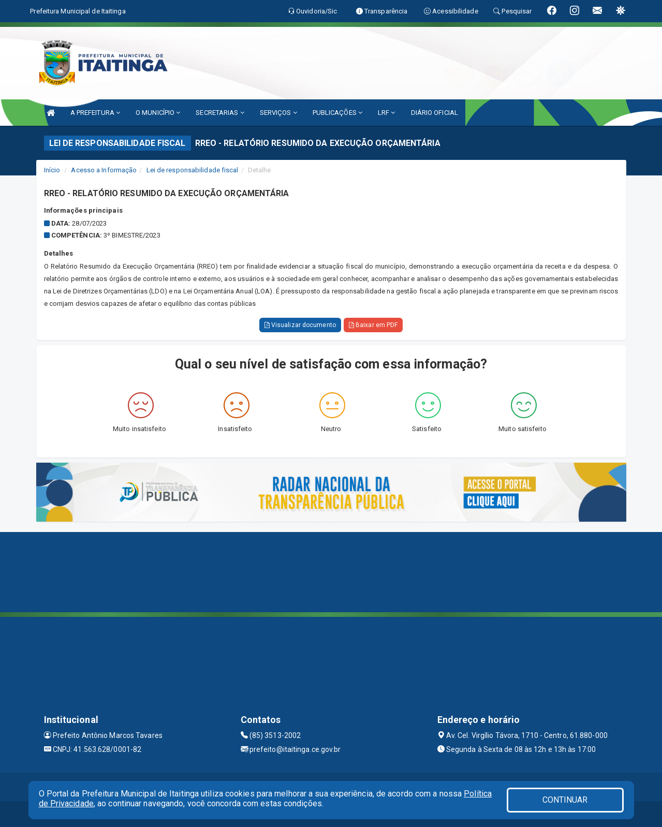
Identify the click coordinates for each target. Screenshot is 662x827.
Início (52, 170)
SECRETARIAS (220, 112)
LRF (386, 112)
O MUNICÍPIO (158, 112)
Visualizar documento (300, 325)
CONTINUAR (565, 800)
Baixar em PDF (373, 325)
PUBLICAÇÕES (337, 112)
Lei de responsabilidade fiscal (192, 170)
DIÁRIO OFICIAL (434, 112)
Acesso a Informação (104, 170)
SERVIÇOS (278, 112)
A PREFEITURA (95, 112)
